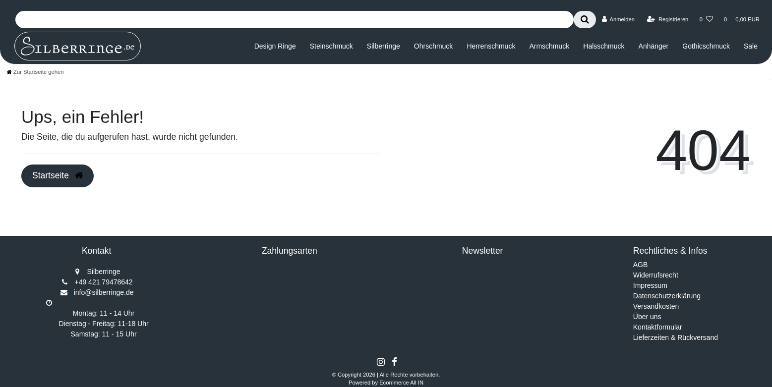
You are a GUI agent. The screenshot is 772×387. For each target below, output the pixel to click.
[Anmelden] (618, 19)
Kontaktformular (657, 327)
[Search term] (294, 19)
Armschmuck (549, 46)
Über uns (647, 317)
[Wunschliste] (706, 19)
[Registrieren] (668, 19)
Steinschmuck (331, 46)
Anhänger (654, 46)
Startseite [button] (57, 175)
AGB (640, 265)
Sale (751, 46)
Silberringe (383, 46)
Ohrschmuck (433, 46)
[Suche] (585, 19)
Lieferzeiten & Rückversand (675, 337)
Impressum (650, 285)
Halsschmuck (603, 46)
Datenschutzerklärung (667, 296)
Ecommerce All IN (401, 383)
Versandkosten (656, 306)
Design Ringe (275, 46)
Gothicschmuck (706, 46)
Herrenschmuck (491, 46)
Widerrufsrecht (655, 275)
